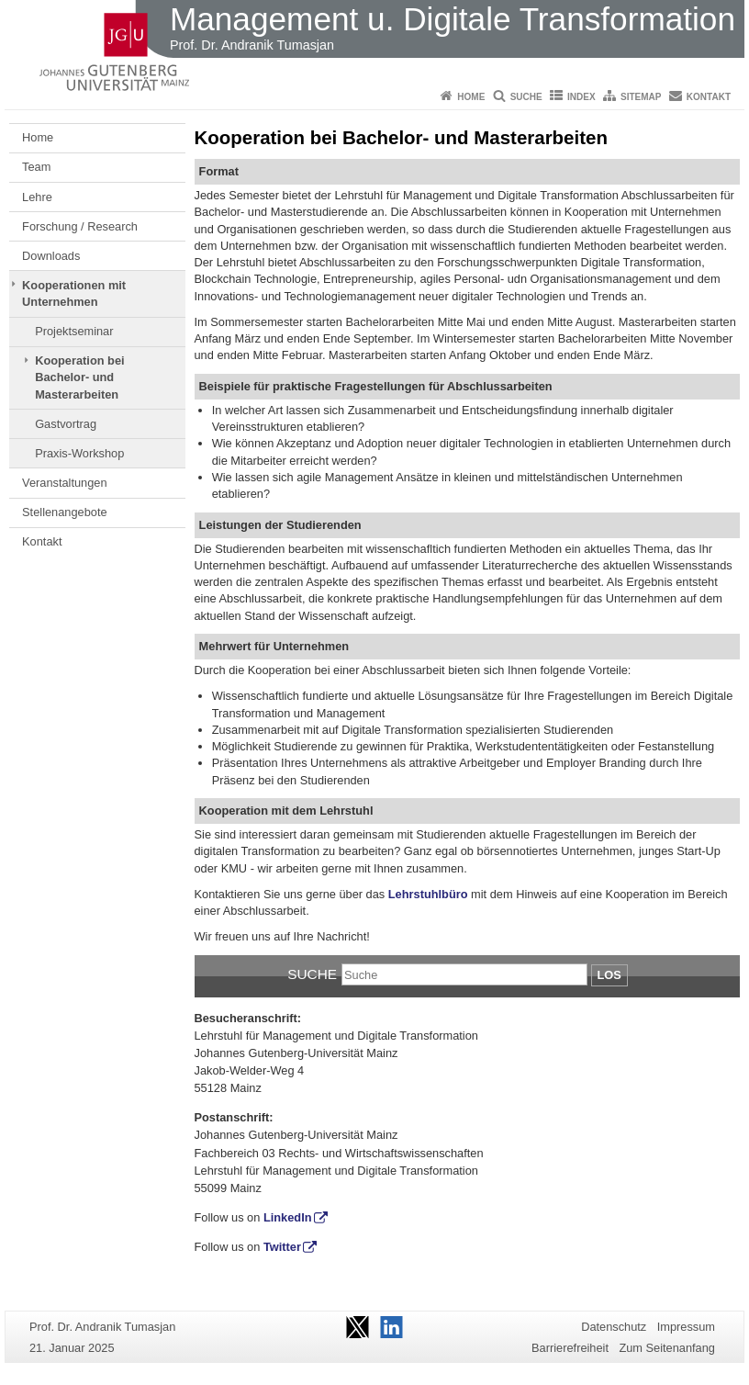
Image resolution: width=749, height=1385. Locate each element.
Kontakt (709, 97)
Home (471, 97)
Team (36, 167)
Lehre (37, 197)
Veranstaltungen (64, 483)
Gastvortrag (65, 424)
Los (609, 975)
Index (581, 97)
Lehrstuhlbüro (428, 894)
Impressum (686, 1327)
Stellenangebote (64, 512)
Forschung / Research (80, 226)
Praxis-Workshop (79, 453)
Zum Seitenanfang (667, 1348)
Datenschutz (613, 1327)
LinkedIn (287, 1217)
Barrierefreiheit (570, 1348)
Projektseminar (74, 331)
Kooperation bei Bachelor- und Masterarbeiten (79, 377)
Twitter (282, 1247)
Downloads (51, 256)
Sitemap (640, 97)
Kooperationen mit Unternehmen (74, 293)
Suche (526, 97)
